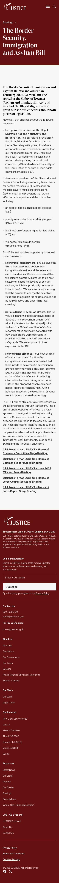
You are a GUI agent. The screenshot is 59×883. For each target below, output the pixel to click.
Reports (7, 781)
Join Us (6, 724)
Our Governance (11, 657)
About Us (7, 645)
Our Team (8, 663)
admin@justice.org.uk (13, 616)
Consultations (9, 799)
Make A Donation (11, 730)
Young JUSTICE (11, 748)
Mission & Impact (11, 680)
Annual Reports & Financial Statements (21, 674)
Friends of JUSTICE (12, 742)
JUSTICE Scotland (12, 821)
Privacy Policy (10, 847)
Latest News (9, 770)
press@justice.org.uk (13, 629)
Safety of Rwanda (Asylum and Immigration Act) (24, 100)
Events (6, 753)
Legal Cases (9, 702)
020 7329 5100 (10, 612)
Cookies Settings (11, 859)
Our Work (7, 696)
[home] (14, 6)
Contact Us (8, 833)
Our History (8, 651)
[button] (47, 6)
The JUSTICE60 (11, 736)
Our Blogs (8, 775)
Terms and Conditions (14, 853)
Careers (7, 668)
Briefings (7, 793)
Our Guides (8, 787)
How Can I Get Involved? (15, 718)
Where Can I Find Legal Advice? (18, 805)
